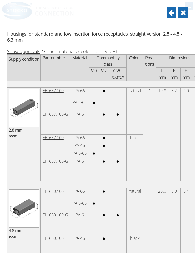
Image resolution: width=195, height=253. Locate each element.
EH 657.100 (53, 90)
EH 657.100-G (55, 114)
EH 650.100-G (55, 215)
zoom (13, 135)
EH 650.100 (53, 191)
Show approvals (23, 51)
